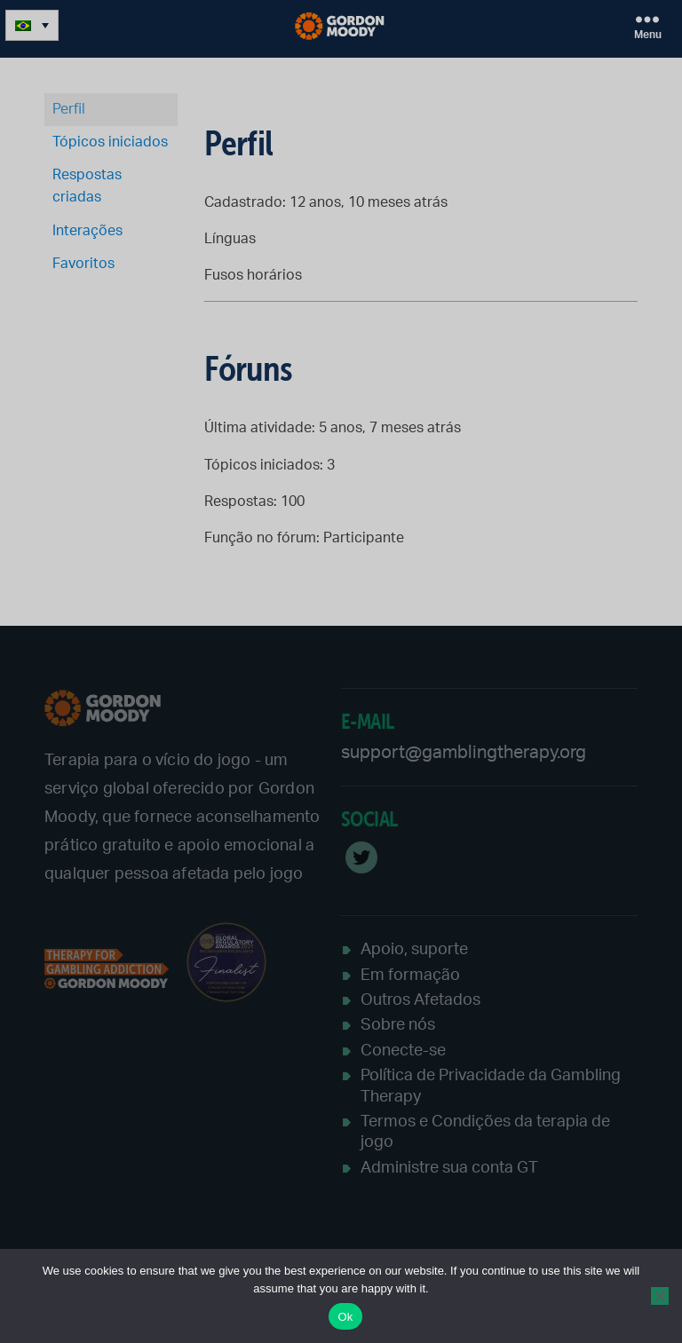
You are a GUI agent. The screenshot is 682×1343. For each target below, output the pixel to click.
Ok (345, 1316)
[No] (660, 1296)
